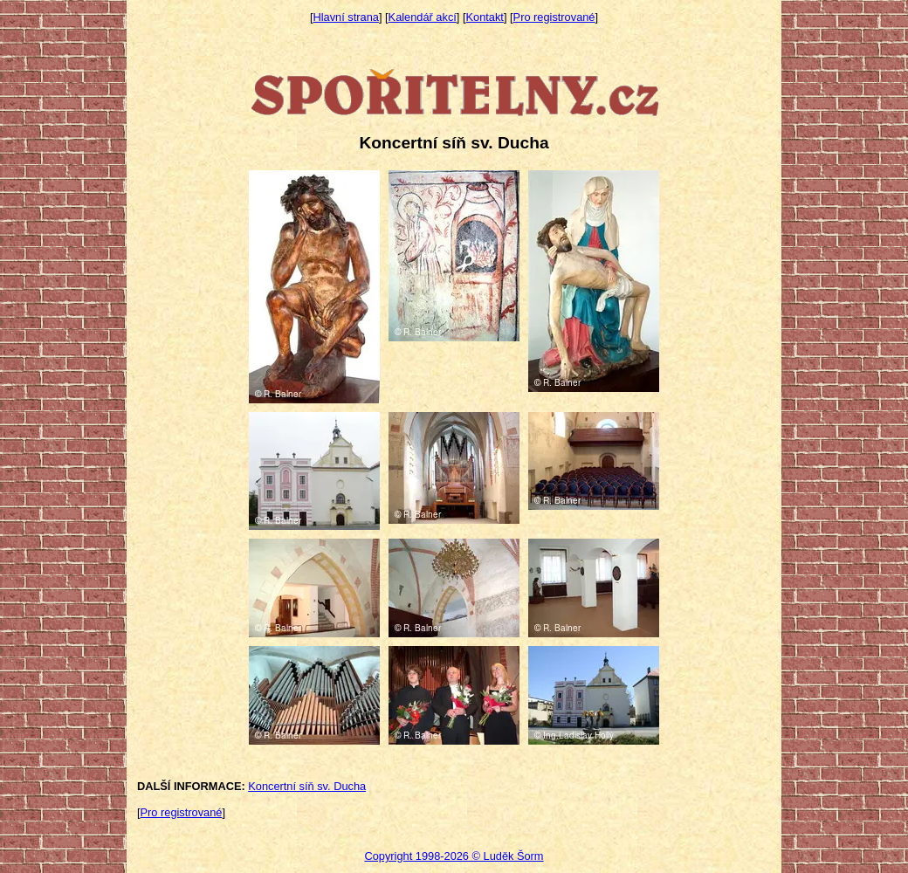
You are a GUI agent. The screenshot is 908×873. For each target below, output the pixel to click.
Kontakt (485, 17)
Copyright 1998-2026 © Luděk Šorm (453, 856)
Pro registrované (554, 17)
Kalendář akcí (423, 17)
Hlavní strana (346, 17)
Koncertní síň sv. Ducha (307, 786)
